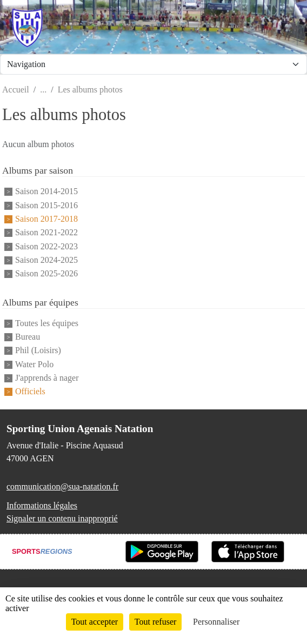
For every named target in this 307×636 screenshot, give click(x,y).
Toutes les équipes (46, 323)
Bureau (27, 336)
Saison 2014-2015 (46, 191)
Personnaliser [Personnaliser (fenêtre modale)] (216, 621)
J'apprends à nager (47, 377)
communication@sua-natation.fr (62, 486)
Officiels (30, 391)
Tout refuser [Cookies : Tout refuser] (156, 621)
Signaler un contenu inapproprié (62, 518)
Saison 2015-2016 (46, 205)
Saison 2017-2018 (46, 218)
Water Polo (34, 364)
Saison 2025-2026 (46, 274)
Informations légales (41, 505)
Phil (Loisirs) (38, 350)
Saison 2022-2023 (46, 246)
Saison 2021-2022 (46, 232)
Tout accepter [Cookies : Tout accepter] (94, 621)
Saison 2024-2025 (46, 259)
